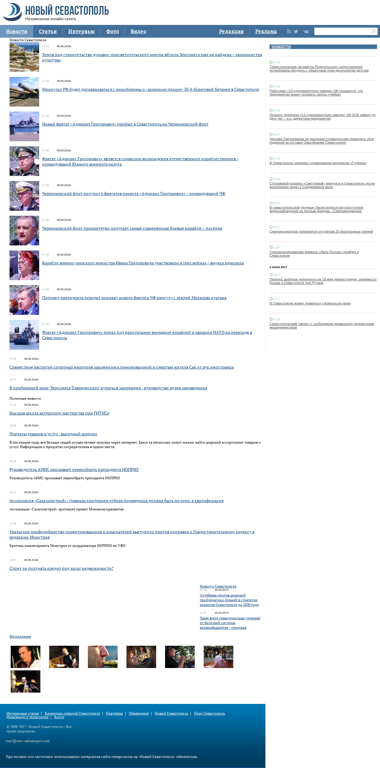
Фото (112, 31)
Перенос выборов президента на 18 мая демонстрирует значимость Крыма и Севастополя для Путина (323, 281)
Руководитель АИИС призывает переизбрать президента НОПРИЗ (74, 469)
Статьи (48, 31)
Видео (138, 31)
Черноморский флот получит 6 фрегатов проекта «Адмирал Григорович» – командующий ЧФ (133, 193)
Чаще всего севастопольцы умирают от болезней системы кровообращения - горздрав (230, 623)
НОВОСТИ (281, 47)
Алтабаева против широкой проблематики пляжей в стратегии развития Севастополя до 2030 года (229, 600)
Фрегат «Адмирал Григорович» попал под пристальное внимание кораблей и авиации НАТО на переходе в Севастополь (147, 334)
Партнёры (114, 713)
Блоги (59, 717)
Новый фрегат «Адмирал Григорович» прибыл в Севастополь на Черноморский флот (125, 124)
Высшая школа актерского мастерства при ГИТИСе (59, 413)
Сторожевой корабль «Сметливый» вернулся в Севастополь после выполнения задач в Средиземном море (322, 185)
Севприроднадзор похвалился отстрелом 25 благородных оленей (321, 231)
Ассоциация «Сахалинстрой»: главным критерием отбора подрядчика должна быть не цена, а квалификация (117, 500)
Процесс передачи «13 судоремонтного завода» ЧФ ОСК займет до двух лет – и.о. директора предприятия (323, 116)
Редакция (231, 31)
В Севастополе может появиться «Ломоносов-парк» (310, 303)
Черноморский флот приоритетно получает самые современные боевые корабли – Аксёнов (132, 228)
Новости (16, 31)
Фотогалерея (20, 636)
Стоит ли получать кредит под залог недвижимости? (62, 568)
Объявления (139, 713)
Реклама (266, 31)
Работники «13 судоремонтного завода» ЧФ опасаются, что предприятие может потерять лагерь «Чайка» (316, 92)
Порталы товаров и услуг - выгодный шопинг (53, 434)
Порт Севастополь (209, 713)
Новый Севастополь (171, 713)
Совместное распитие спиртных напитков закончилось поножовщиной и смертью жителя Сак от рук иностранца (122, 367)
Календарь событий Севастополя (72, 713)
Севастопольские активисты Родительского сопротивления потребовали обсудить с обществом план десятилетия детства (319, 68)
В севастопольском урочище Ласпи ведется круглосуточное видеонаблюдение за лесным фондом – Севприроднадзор (316, 209)
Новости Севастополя (218, 586)
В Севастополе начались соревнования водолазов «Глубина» (318, 163)
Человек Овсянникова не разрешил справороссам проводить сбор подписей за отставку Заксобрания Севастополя (322, 140)
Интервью (81, 31)
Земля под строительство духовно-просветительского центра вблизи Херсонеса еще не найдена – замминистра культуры (152, 57)
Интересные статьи (23, 713)
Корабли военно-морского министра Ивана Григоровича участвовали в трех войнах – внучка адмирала (143, 263)
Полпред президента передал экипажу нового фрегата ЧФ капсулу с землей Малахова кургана (134, 297)
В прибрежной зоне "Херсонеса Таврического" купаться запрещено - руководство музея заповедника (108, 388)
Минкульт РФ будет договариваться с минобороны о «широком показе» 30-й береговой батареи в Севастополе (150, 89)
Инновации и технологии (27, 717)
